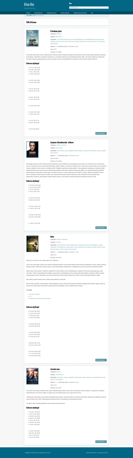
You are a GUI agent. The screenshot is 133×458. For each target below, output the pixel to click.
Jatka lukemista (101, 133)
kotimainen (64, 239)
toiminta (64, 145)
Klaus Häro (58, 36)
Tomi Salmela (100, 41)
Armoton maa (55, 369)
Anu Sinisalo (60, 150)
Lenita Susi (86, 150)
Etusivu (34, 15)
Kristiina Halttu (78, 150)
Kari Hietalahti (88, 39)
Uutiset (28, 13)
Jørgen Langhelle (69, 377)
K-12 (56, 46)
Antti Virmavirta (61, 245)
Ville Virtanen (54, 43)
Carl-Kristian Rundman (63, 39)
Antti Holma (60, 377)
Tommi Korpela (64, 249)
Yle (30, 296)
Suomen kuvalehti (35, 294)
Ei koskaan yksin (56, 31)
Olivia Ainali (93, 150)
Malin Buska (77, 377)
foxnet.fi (48, 452)
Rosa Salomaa (87, 247)
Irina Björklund (61, 247)
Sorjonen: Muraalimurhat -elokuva (61, 142)
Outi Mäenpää (96, 377)
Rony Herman (75, 41)
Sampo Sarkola (101, 150)
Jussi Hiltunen (59, 374)
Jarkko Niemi (69, 247)
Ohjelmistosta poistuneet (80, 13)
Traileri (76, 46)
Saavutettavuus (38, 13)
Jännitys (58, 145)
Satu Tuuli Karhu (91, 41)
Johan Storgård (68, 150)
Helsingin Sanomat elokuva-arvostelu (40, 298)
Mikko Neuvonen (87, 377)
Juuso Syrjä (58, 148)
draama (58, 34)
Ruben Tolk (83, 41)
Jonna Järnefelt (78, 247)
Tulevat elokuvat (65, 13)
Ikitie (52, 236)
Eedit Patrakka (70, 245)
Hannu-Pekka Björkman (77, 39)
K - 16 (56, 155)
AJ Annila (58, 242)
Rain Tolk (67, 41)
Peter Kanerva (60, 41)
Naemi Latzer (97, 39)
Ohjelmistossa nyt (51, 13)
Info (92, 13)
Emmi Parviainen (79, 245)
